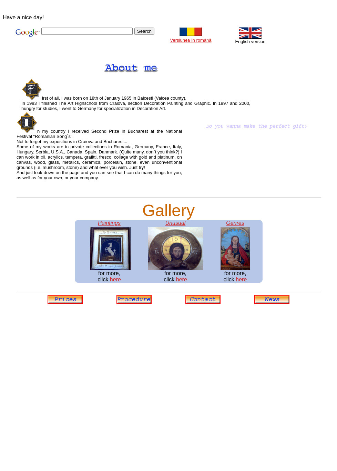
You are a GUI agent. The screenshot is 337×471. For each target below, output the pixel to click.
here (115, 279)
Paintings (109, 223)
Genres (235, 223)
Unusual (175, 223)
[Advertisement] (92, 380)
